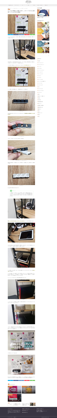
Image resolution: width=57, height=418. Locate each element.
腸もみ (39, 114)
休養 (38, 94)
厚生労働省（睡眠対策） (39, 410)
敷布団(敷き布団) (40, 101)
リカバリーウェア (40, 88)
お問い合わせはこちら (25, 412)
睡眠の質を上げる (40, 107)
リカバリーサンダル (40, 90)
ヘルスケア (39, 77)
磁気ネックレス (40, 112)
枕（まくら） (40, 103)
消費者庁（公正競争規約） (39, 411)
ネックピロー (40, 68)
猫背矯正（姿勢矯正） (41, 105)
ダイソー (9, 9)
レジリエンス (40, 92)
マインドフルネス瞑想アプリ (42, 81)
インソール (39, 66)
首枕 (38, 116)
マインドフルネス (40, 79)
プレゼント (39, 75)
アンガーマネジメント (41, 64)
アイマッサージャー (40, 62)
